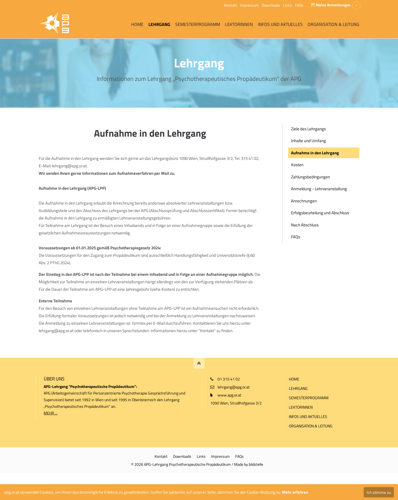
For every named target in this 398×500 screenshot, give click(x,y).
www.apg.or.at (229, 395)
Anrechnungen (304, 201)
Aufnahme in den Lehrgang (315, 153)
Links (287, 5)
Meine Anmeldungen (333, 5)
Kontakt (230, 5)
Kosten (297, 165)
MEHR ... (50, 413)
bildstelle (256, 464)
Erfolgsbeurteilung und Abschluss (320, 213)
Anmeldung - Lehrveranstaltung (319, 189)
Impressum (249, 5)
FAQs (299, 5)
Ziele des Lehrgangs (308, 129)
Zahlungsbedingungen (310, 177)
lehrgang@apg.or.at (234, 387)
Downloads (271, 5)
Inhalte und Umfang (308, 140)
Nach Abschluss (305, 225)
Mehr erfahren (295, 492)
